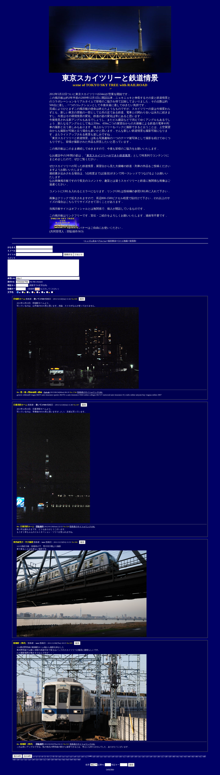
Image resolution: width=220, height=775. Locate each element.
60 (56, 762)
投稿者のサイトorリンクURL (90, 395)
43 (185, 759)
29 (132, 759)
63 (67, 762)
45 (193, 759)
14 (75, 759)
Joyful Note (110, 772)
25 (117, 759)
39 (170, 759)
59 (52, 762)
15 (79, 759)
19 (94, 759)
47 (200, 759)
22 (105, 759)
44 (189, 759)
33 (147, 759)
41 (178, 759)
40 (174, 759)
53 (29, 762)
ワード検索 (123, 241)
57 (45, 762)
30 (136, 759)
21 (101, 759)
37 (162, 759)
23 (109, 759)
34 (151, 759)
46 (197, 759)
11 (63, 759)
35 (155, 759)
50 (18, 762)
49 (14, 762)
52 (26, 762)
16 (82, 759)
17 (86, 759)
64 (71, 762)
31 (140, 759)
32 (143, 759)
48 (204, 759)
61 (60, 762)
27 (124, 759)
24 (113, 759)
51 (22, 762)
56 (41, 762)
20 (98, 759)
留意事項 (112, 241)
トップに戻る (90, 241)
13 (71, 759)
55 (37, 762)
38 (166, 759)
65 (75, 762)
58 (49, 762)
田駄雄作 (40, 530)
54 (33, 762)
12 (67, 759)
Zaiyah (47, 395)
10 (60, 759)
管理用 (133, 241)
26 (120, 759)
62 (64, 762)
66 (79, 762)
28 (128, 759)
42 (181, 759)
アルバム (102, 241)
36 (159, 759)
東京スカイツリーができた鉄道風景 (108, 155)
